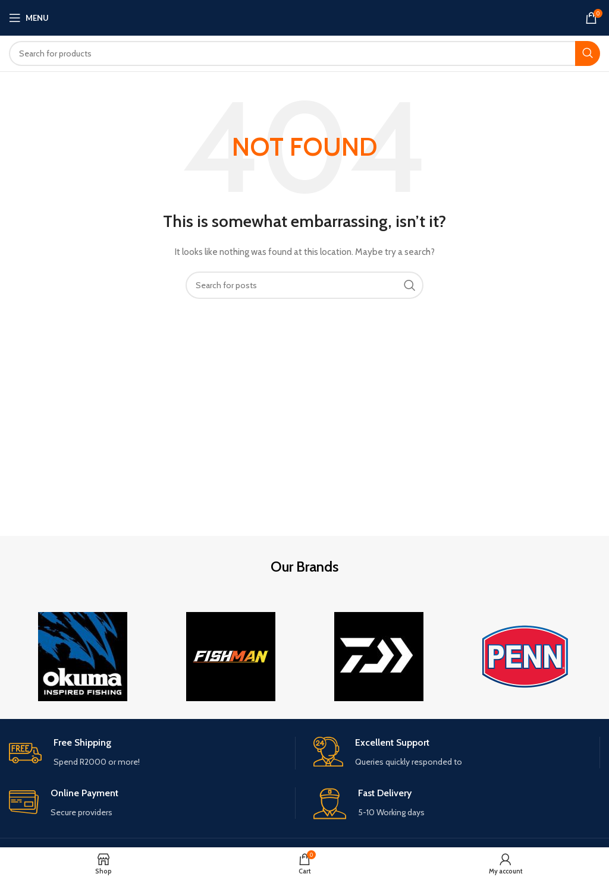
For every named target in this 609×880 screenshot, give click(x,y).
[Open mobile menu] (29, 18)
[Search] (304, 53)
